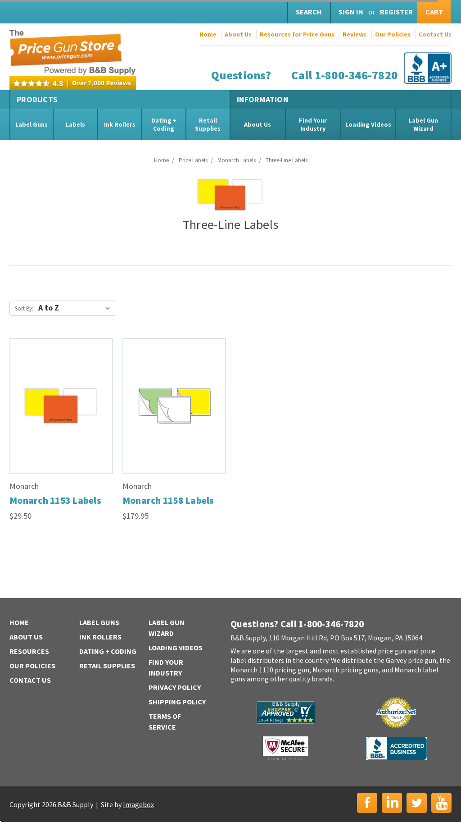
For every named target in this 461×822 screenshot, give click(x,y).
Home (208, 34)
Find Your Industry (313, 124)
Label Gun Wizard (423, 124)
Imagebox (138, 804)
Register (396, 11)
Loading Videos (368, 124)
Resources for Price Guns (297, 34)
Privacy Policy (175, 687)
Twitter (417, 803)
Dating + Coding (163, 124)
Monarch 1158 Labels (168, 500)
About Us (238, 34)
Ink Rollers (120, 124)
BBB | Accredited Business (396, 748)
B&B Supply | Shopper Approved (286, 712)
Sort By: (24, 308)
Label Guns (31, 124)
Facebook (367, 803)
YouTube (441, 803)
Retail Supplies (208, 124)
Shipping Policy (177, 701)
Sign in (351, 11)
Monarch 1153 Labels (55, 500)
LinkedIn (392, 803)
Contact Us (435, 34)
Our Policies (393, 34)
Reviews (355, 34)
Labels (75, 124)
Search (309, 11)
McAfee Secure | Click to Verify (285, 748)
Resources (29, 651)
